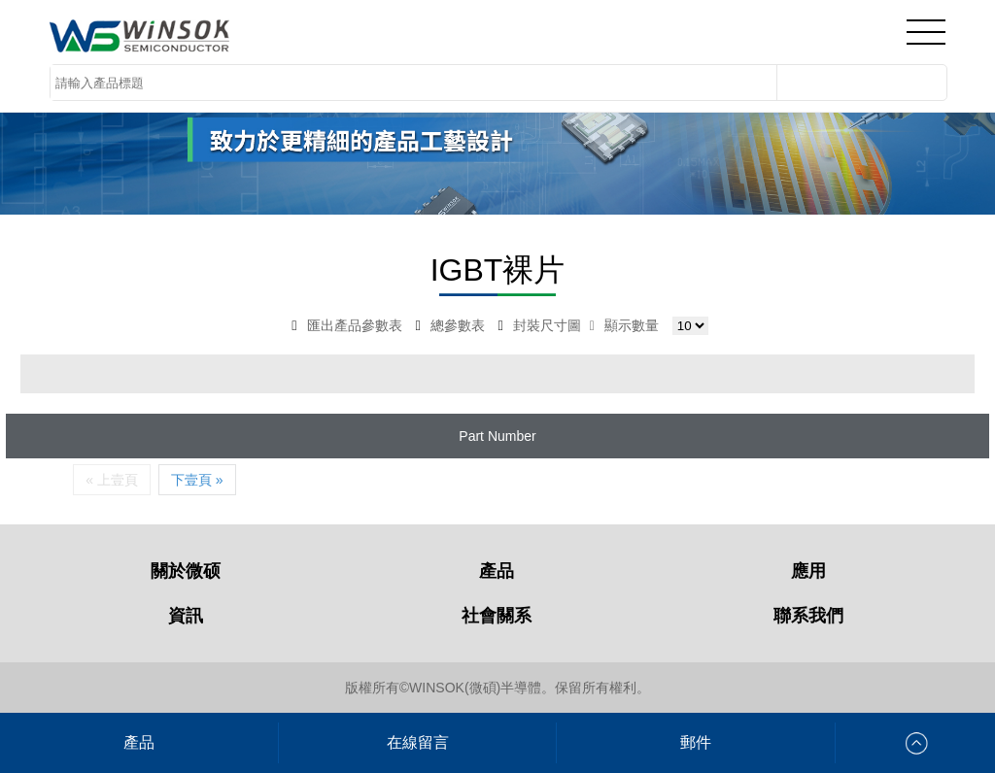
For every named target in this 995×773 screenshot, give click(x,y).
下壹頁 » (197, 479)
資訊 (185, 615)
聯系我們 (808, 615)
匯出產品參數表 (346, 325)
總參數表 (449, 325)
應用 (808, 571)
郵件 (695, 742)
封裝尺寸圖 (539, 325)
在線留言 (418, 742)
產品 (496, 571)
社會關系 (497, 615)
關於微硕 (186, 571)
